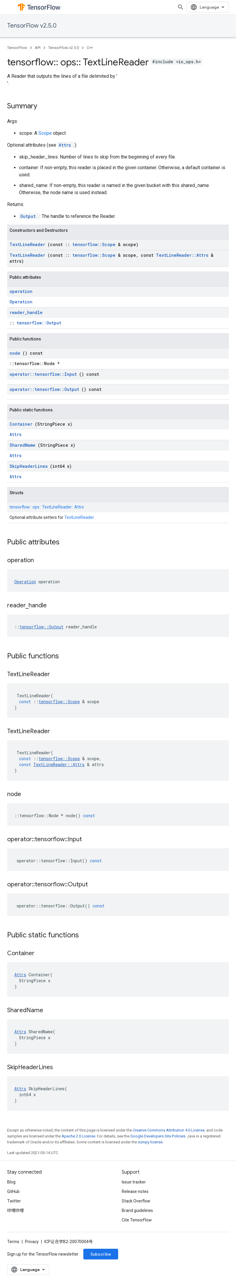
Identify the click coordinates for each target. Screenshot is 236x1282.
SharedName (24, 445)
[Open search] (180, 7)
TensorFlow (17, 47)
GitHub (13, 1191)
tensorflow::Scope (95, 244)
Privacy (32, 1241)
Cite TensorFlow (137, 1220)
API (37, 47)
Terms (13, 1241)
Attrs (66, 145)
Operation (21, 302)
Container (22, 424)
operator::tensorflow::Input (44, 374)
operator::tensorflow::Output (46, 389)
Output (29, 216)
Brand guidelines (137, 1210)
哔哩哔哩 (15, 1210)
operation (21, 291)
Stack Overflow (136, 1201)
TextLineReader (29, 244)
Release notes (135, 1191)
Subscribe (100, 1254)
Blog (11, 1182)
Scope (45, 133)
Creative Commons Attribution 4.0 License (168, 1130)
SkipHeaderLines (30, 466)
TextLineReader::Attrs (183, 255)
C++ (90, 47)
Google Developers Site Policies (157, 1136)
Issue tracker (134, 1182)
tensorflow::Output (39, 323)
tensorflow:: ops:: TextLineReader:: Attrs (47, 507)
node (16, 353)
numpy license (150, 1142)
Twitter (14, 1201)
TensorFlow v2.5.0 (32, 25)
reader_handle (26, 312)
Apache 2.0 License (78, 1136)
